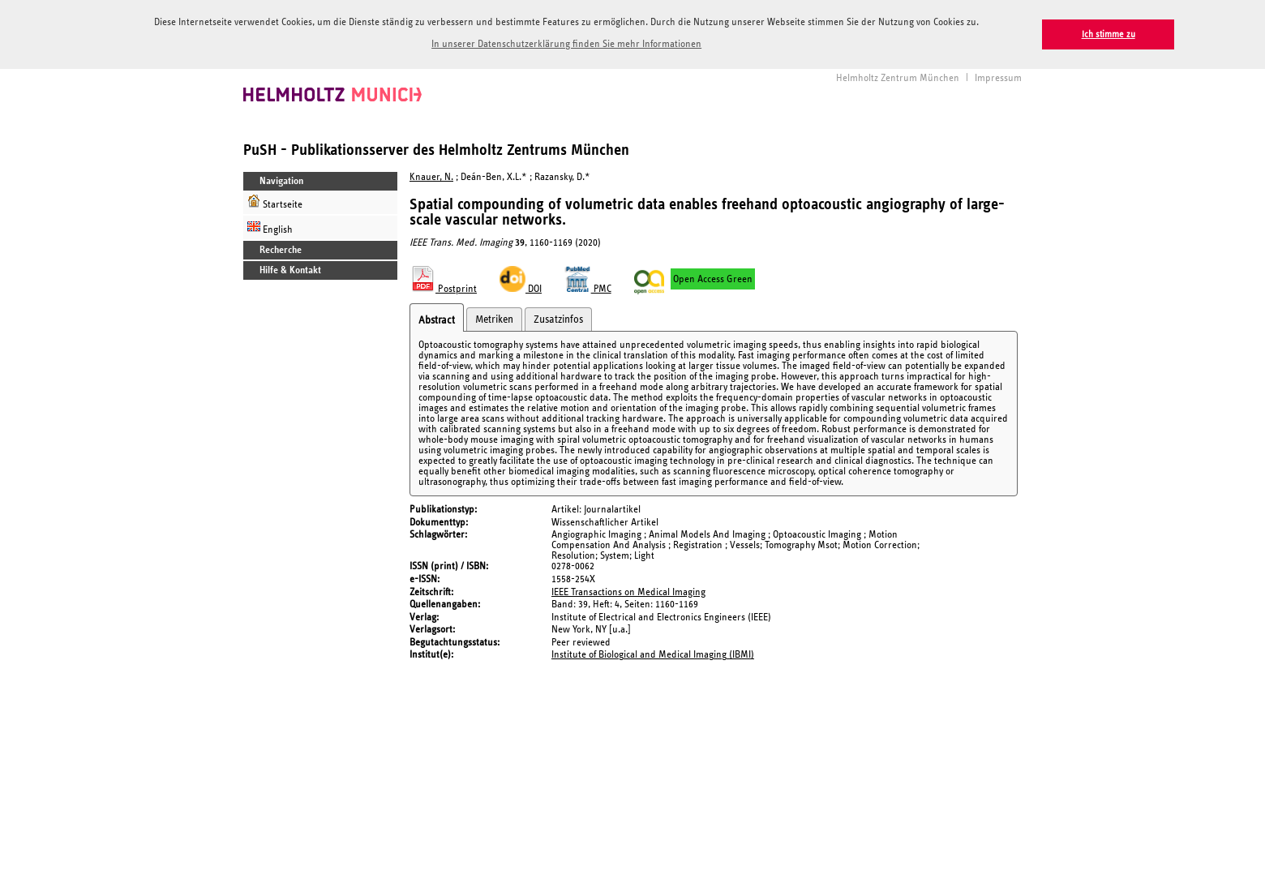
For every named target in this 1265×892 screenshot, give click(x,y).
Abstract (436, 318)
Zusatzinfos (558, 317)
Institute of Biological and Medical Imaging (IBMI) (652, 652)
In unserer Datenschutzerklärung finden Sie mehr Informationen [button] (566, 44)
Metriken (494, 317)
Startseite (274, 200)
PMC (587, 286)
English (270, 225)
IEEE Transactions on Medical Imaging (628, 589)
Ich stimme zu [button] (1108, 34)
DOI (521, 286)
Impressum (998, 76)
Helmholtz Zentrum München (897, 76)
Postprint (443, 286)
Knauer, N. (431, 174)
